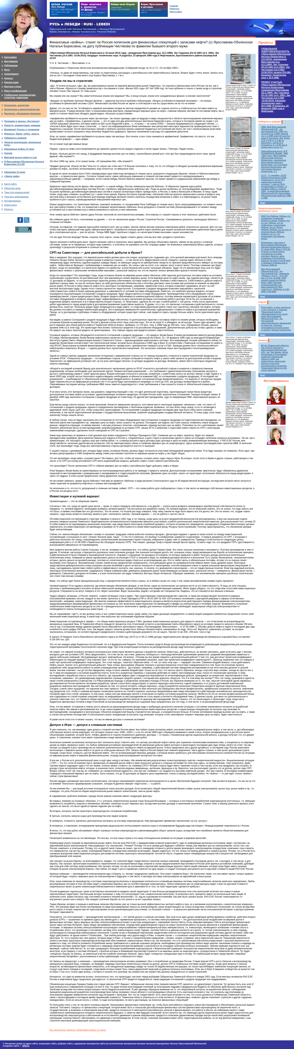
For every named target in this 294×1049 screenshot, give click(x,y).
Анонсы (262, 340)
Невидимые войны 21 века (19, 149)
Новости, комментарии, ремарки (22, 125)
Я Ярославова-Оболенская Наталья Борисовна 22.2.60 (24, 163)
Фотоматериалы (276, 381)
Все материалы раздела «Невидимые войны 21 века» (78, 1030)
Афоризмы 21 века (14, 172)
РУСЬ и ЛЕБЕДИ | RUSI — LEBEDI (80, 24)
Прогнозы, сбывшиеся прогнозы (22, 113)
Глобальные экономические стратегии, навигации (20, 96)
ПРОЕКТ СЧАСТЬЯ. (276, 96)
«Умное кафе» (12, 176)
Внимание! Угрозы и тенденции (21, 129)
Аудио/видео (11, 74)
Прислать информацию (16, 196)
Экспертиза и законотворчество (22, 109)
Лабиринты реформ (269, 121)
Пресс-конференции (15, 91)
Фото (7, 70)
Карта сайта (10, 184)
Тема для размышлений (16, 192)
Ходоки (262, 302)
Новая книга (10, 205)
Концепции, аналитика (16, 105)
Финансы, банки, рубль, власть (21, 134)
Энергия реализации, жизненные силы (270, 209)
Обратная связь (12, 188)
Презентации (11, 82)
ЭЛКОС (25, 1046)
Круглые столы (12, 86)
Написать (174, 9)
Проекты (265, 42)
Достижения (11, 61)
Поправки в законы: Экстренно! (22, 121)
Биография (10, 57)
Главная (174, 6)
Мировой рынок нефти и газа (20, 157)
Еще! (262, 203)
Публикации (11, 65)
